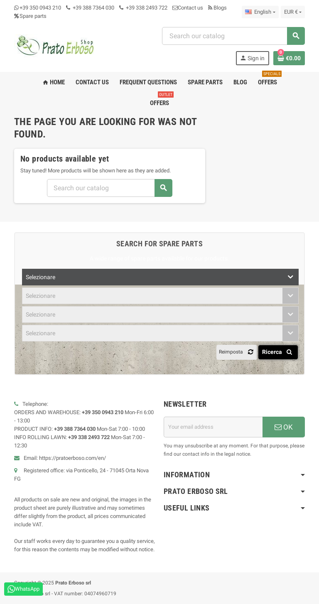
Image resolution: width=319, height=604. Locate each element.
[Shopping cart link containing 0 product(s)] (289, 58)
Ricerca (278, 352)
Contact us (187, 8)
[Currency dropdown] (293, 12)
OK (284, 427)
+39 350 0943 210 (40, 8)
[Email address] (213, 427)
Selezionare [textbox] (40, 277)
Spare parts (30, 16)
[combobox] (233, 36)
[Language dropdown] (260, 12)
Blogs (217, 8)
